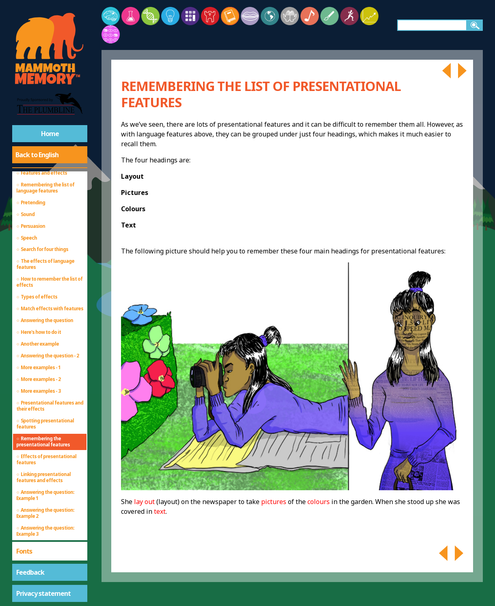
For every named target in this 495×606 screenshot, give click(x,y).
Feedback (30, 572)
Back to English (36, 154)
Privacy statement (43, 593)
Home (50, 133)
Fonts (24, 551)
